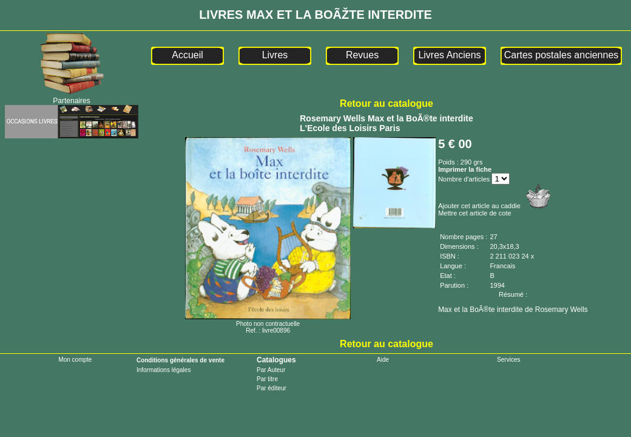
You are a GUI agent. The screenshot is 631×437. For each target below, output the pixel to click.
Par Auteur (271, 370)
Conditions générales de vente (180, 360)
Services (508, 359)
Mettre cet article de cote (474, 213)
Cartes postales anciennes (561, 55)
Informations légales (164, 370)
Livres (275, 55)
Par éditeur (271, 388)
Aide (383, 359)
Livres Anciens (449, 55)
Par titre (267, 379)
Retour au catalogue (386, 103)
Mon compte (75, 359)
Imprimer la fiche (464, 169)
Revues (362, 55)
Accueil (187, 55)
